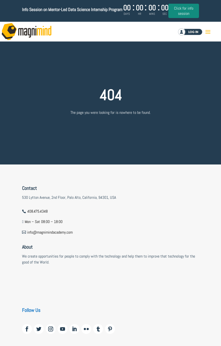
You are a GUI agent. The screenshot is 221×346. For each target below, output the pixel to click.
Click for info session (183, 11)
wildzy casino (32, 280)
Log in (194, 31)
